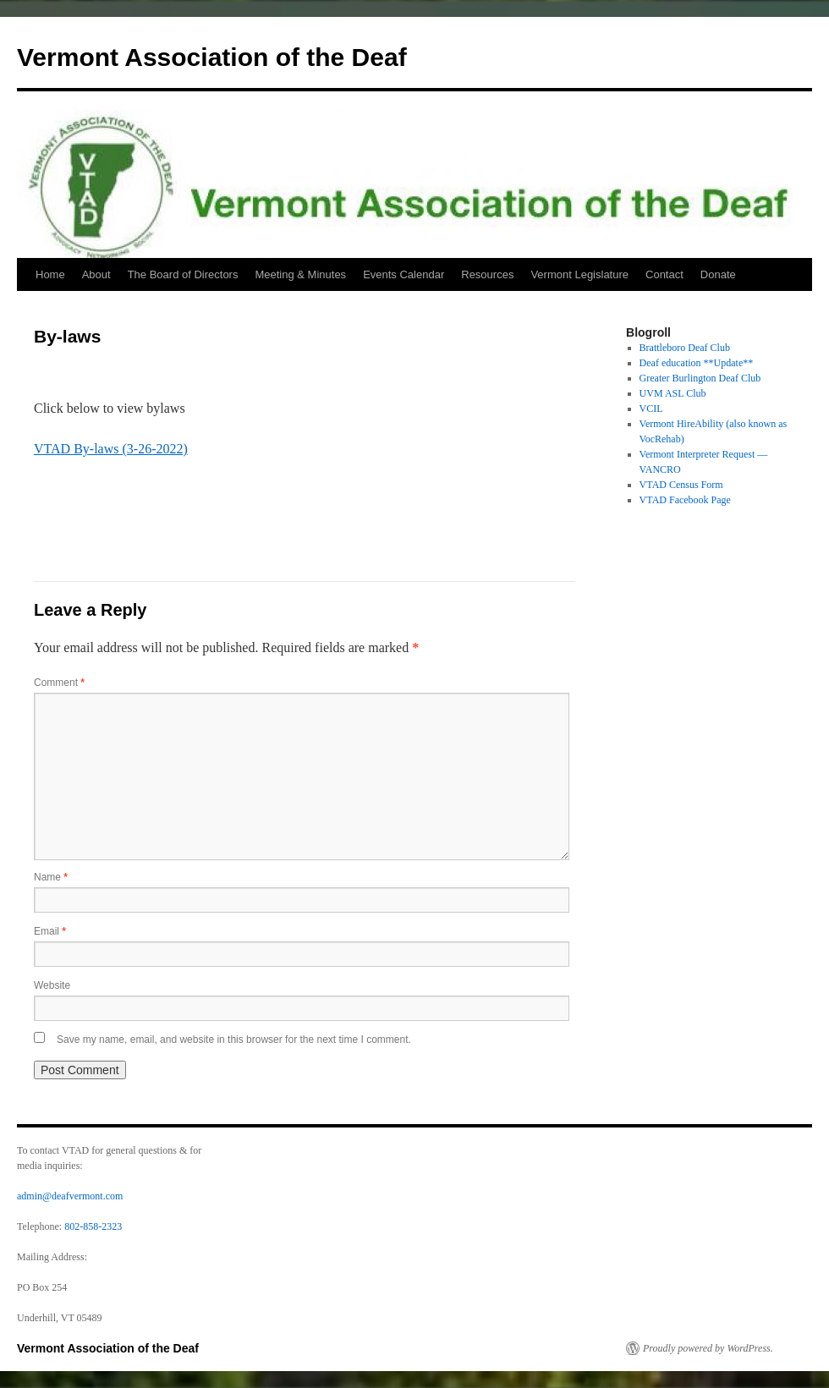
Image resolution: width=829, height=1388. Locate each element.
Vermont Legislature (579, 274)
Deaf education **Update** (697, 363)
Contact (664, 274)
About (96, 274)
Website (52, 985)
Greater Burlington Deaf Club (700, 378)
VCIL (651, 408)
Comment (59, 683)
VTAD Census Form (681, 485)
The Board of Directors (183, 274)
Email (50, 931)
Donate (718, 274)
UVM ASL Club (673, 393)
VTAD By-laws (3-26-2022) (111, 449)
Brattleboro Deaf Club (685, 348)
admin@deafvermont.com (70, 1196)
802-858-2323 (93, 1226)
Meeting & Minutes (300, 274)
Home (50, 274)
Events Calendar (403, 274)
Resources (487, 274)
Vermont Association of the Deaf (212, 57)
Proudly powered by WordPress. (708, 1348)
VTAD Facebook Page (685, 500)
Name (51, 877)
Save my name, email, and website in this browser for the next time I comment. (234, 1039)
